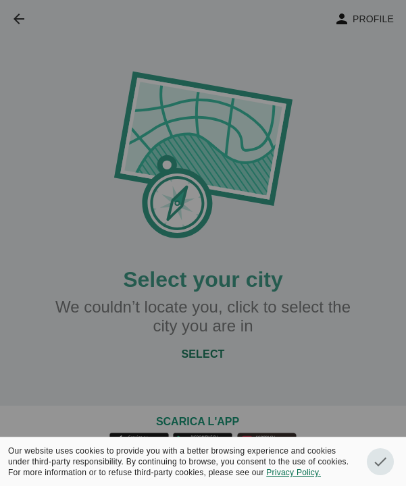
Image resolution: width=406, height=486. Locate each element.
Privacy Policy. (293, 472)
